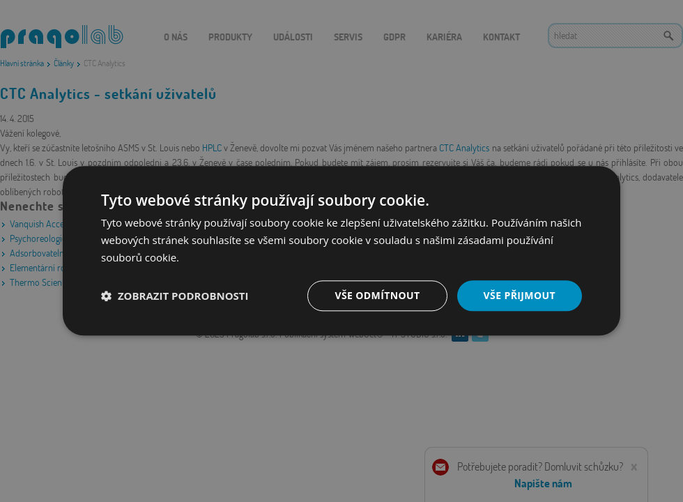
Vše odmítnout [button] (377, 295)
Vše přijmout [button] (519, 295)
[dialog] (341, 251)
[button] (175, 295)
